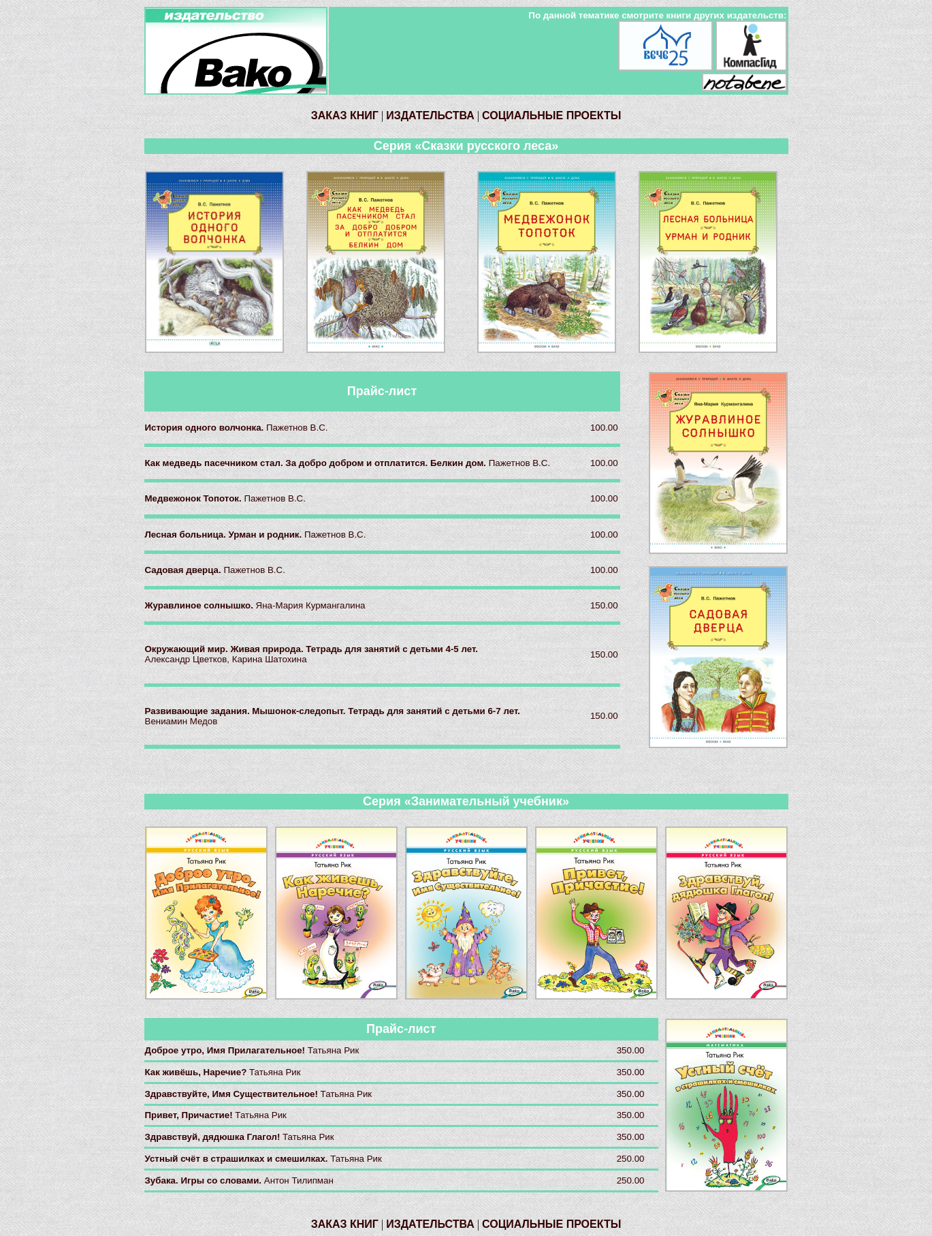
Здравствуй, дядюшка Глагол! (214, 1137)
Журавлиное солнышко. (200, 605)
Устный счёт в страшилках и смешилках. (238, 1159)
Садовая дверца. (184, 570)
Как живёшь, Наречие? (197, 1072)
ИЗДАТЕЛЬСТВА (430, 115)
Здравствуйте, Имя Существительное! (233, 1094)
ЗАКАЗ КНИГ (345, 115)
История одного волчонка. (206, 427)
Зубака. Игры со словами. (204, 1180)
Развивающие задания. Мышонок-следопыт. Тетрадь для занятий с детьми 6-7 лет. (332, 711)
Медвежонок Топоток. (194, 498)
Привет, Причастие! (190, 1115)
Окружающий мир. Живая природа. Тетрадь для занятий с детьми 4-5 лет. (312, 649)
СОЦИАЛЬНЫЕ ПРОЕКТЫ (551, 115)
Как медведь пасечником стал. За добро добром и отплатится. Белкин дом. (317, 463)
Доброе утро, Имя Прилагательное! (226, 1050)
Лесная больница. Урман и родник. (224, 534)
